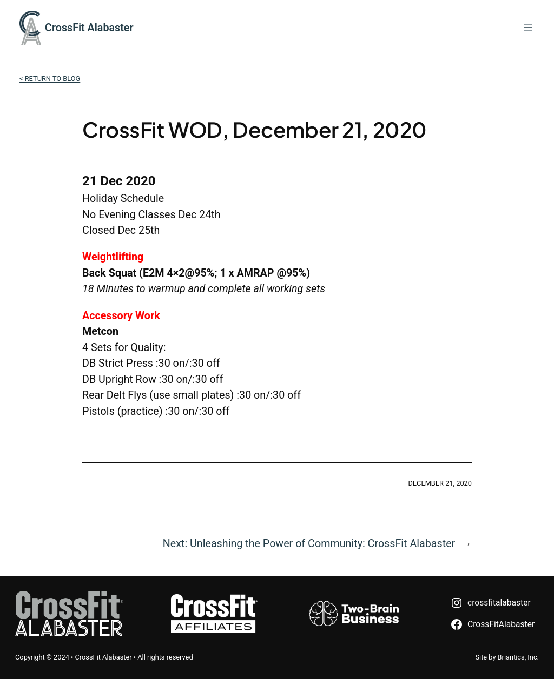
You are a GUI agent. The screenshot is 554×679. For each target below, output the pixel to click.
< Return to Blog (49, 79)
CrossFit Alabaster (89, 28)
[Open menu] (528, 27)
